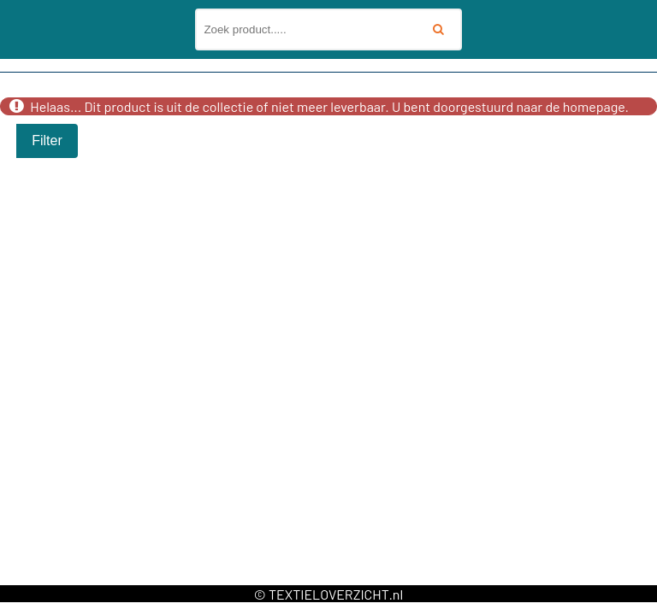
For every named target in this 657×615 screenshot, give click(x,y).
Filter (47, 140)
